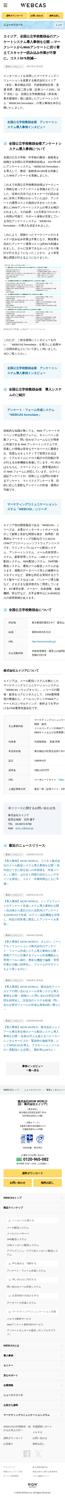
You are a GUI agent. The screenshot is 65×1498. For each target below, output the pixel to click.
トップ (59, 25)
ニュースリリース (32, 1090)
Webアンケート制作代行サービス (25, 1324)
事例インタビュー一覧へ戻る (32, 1068)
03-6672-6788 (23, 823)
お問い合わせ (37, 16)
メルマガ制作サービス (19, 1319)
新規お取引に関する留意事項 (45, 1472)
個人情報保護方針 (40, 1467)
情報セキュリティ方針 (13, 1472)
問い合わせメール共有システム (24, 1286)
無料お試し (54, 16)
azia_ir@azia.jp (24, 828)
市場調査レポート (42, 1426)
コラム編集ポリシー (41, 1476)
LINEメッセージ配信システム (23, 1245)
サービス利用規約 (11, 1476)
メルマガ (37, 1432)
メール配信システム (18, 1227)
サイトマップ (9, 1467)
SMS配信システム (17, 1239)
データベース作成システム (21, 1303)
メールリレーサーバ (18, 1233)
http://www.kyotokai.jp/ (44, 641)
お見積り (8, 1444)
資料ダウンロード (14, 16)
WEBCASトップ (11, 1090)
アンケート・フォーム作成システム (26, 1270)
